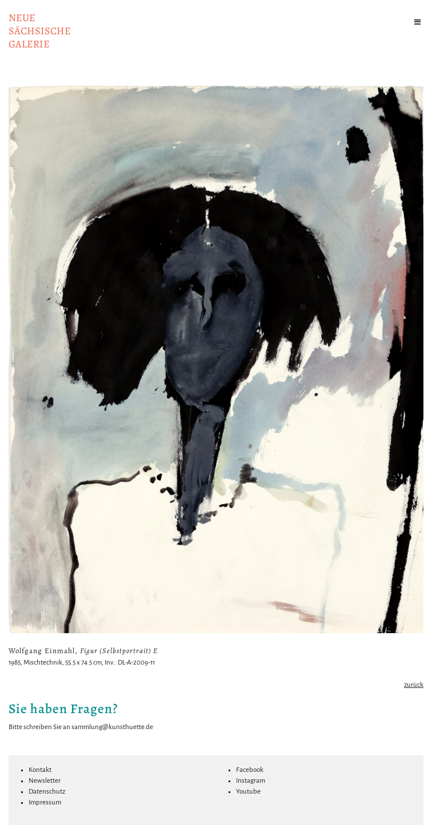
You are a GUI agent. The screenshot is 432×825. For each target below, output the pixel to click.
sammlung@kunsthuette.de (112, 727)
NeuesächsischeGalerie (40, 31)
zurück (413, 685)
